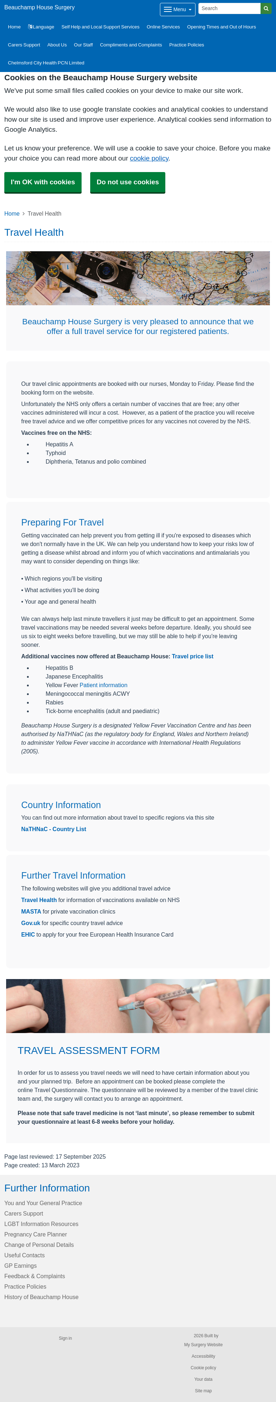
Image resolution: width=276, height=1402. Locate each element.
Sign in (65, 1338)
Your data (203, 1379)
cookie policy (149, 158)
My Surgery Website (203, 1345)
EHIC (28, 934)
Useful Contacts (24, 1255)
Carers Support (24, 44)
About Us (57, 44)
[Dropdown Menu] (178, 9)
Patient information (104, 685)
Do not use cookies (128, 182)
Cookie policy (203, 1368)
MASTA (31, 911)
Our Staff (83, 44)
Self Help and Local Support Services (100, 26)
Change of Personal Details (39, 1245)
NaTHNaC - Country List (53, 829)
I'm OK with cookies (43, 182)
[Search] (229, 8)
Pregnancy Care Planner (35, 1234)
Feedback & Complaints (34, 1276)
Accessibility (203, 1356)
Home (12, 213)
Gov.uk (30, 923)
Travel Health (39, 900)
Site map (203, 1391)
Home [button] (14, 26)
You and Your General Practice (43, 1203)
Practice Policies (186, 44)
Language (41, 26)
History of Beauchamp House (41, 1297)
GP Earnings (20, 1265)
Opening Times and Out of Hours (221, 26)
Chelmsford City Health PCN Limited (46, 62)
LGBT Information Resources (41, 1224)
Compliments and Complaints (131, 44)
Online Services (163, 26)
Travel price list (192, 656)
